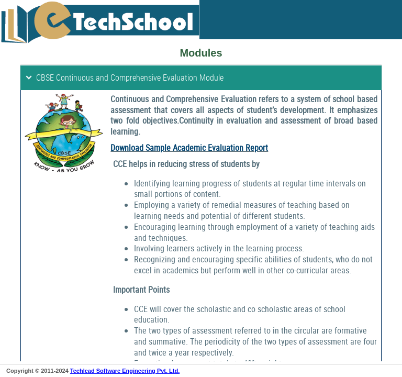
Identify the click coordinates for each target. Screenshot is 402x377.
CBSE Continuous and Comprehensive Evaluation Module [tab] (124, 77)
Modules (201, 53)
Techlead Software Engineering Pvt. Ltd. (125, 371)
